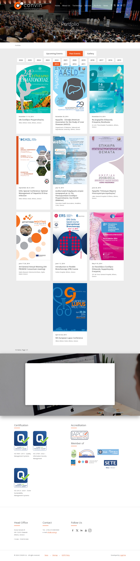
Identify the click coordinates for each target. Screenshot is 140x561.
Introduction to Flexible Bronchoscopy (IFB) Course (66, 268)
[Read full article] (33, 89)
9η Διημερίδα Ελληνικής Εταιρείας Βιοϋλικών (102, 121)
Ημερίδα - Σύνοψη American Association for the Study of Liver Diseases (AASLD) (69, 122)
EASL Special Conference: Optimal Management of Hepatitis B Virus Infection (33, 193)
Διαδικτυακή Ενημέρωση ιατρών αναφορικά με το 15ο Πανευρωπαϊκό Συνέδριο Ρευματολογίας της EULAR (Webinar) (69, 195)
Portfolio (18, 45)
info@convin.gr (52, 532)
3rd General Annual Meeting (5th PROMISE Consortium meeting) (33, 268)
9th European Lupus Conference (69, 338)
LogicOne (123, 555)
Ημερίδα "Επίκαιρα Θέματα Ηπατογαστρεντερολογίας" (104, 192)
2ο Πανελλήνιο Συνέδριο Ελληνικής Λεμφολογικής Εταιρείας (102, 269)
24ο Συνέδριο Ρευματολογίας (31, 120)
